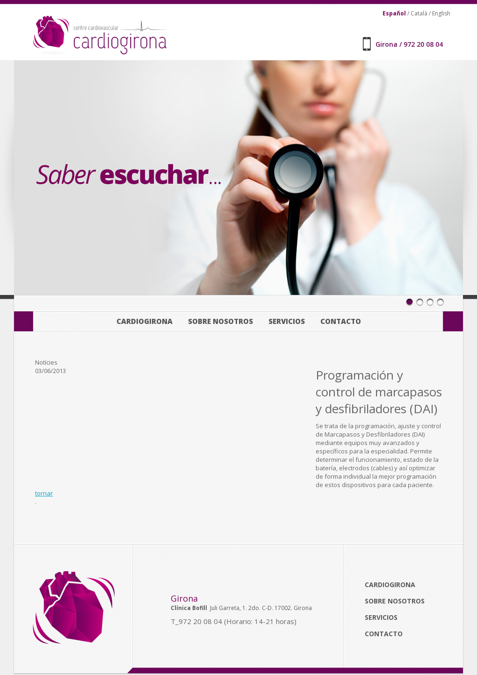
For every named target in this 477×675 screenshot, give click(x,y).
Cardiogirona (144, 321)
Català (419, 13)
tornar (44, 493)
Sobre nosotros (220, 321)
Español (394, 13)
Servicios (286, 321)
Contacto (340, 321)
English (441, 13)
